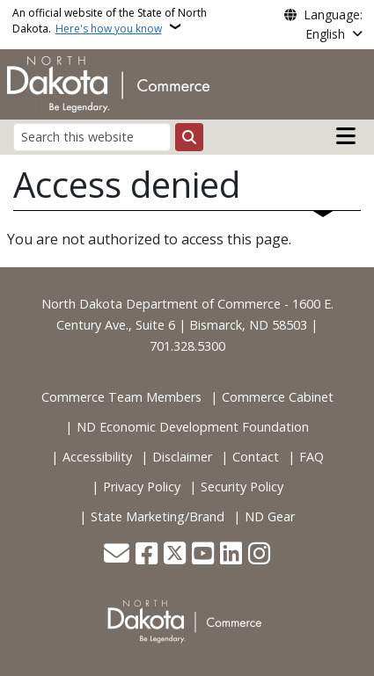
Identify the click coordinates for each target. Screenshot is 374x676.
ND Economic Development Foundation (193, 426)
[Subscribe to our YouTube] (203, 555)
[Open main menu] (346, 136)
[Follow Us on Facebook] (147, 555)
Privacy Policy (141, 486)
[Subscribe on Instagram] (259, 555)
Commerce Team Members (121, 397)
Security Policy (242, 486)
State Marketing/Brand (157, 516)
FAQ (311, 456)
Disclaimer (182, 456)
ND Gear (270, 516)
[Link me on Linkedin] (231, 555)
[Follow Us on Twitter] (175, 555)
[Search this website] (92, 136)
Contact (255, 456)
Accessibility (97, 456)
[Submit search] (189, 137)
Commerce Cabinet (278, 397)
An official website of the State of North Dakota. (109, 20)
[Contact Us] (116, 555)
